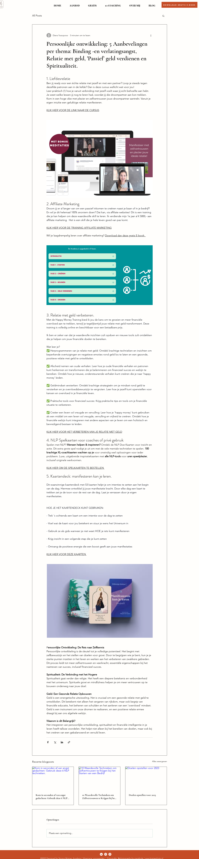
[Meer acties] (151, 35)
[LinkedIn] (109, 854)
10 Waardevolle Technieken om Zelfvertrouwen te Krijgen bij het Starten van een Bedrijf (98, 796)
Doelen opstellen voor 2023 (142, 795)
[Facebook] (101, 854)
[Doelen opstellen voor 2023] (146, 778)
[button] (74, 4)
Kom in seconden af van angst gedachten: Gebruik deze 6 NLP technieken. (51, 796)
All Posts (37, 15)
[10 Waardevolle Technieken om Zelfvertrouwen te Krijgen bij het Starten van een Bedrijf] (99, 778)
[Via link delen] (69, 742)
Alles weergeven (159, 761)
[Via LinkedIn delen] (62, 742)
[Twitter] (105, 854)
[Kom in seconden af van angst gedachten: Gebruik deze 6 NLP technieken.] (53, 778)
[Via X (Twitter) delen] (55, 742)
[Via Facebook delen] (47, 742)
